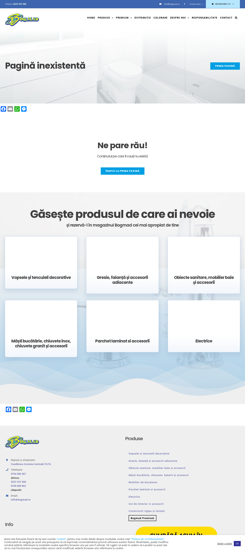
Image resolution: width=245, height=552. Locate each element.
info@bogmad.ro (21, 499)
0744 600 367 (18, 473)
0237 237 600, (19, 481)
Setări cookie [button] (224, 543)
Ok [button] (237, 543)
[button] (236, 17)
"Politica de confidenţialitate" (147, 539)
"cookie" (61, 539)
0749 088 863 (18, 485)
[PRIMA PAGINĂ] (225, 66)
